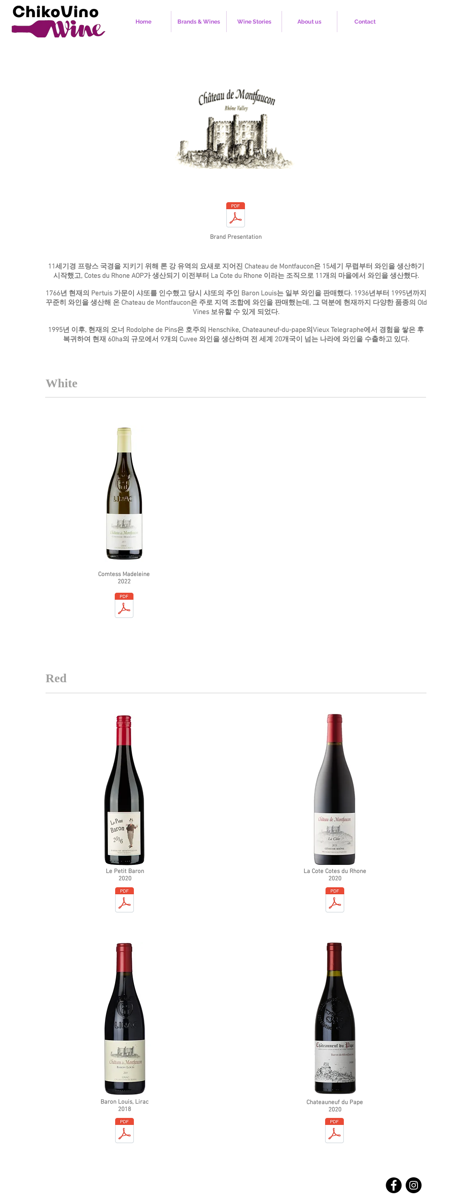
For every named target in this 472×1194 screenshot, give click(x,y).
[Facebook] (394, 1185)
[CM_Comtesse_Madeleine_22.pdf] (124, 606)
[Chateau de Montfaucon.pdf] (235, 216)
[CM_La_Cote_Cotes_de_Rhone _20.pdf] (334, 901)
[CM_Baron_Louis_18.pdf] (124, 1131)
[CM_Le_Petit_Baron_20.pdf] (124, 901)
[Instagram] (414, 1185)
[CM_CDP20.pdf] (334, 1131)
